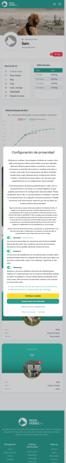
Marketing (17, 267)
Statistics (17, 251)
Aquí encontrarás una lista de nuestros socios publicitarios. (34, 286)
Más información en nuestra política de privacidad (30, 290)
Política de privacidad (28, 312)
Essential (23, 238)
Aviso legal (41, 312)
